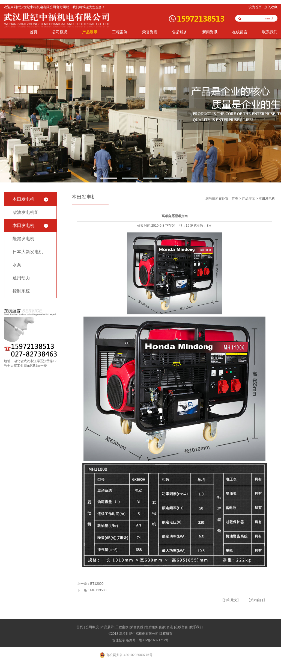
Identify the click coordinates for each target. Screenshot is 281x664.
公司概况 (59, 32)
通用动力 (21, 278)
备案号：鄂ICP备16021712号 (147, 640)
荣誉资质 (149, 32)
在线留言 (239, 32)
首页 (33, 32)
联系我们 (269, 32)
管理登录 (118, 640)
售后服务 (179, 32)
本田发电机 (23, 199)
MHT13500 (98, 590)
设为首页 (255, 7)
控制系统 (21, 291)
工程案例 (119, 32)
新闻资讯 (209, 32)
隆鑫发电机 (23, 238)
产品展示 (89, 32)
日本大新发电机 (28, 251)
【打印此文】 (230, 600)
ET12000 (97, 584)
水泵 (17, 264)
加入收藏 (270, 7)
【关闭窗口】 (257, 600)
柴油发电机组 (26, 212)
